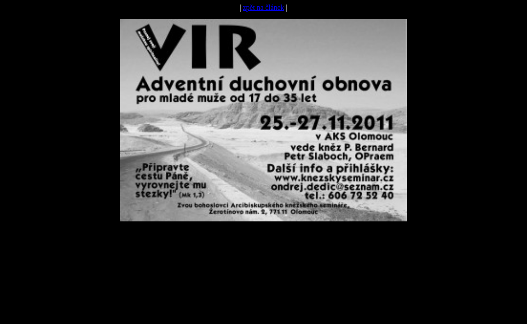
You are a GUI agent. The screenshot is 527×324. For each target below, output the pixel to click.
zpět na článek (263, 7)
